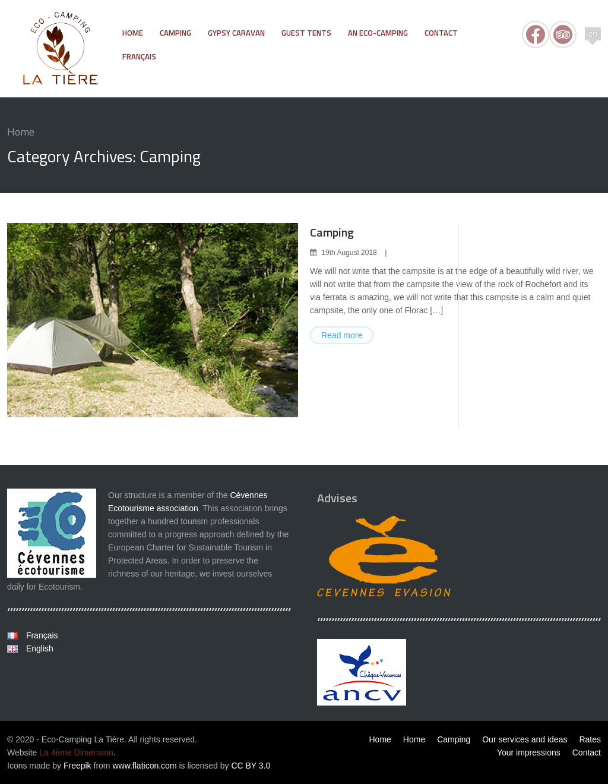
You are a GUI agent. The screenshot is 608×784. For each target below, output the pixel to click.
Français (139, 56)
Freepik (77, 765)
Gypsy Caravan (236, 33)
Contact (441, 33)
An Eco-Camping (378, 33)
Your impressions (528, 752)
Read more (341, 335)
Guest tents (306, 33)
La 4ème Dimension (76, 752)
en (593, 34)
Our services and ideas (524, 739)
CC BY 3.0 (250, 765)
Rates (590, 739)
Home (132, 33)
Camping (175, 33)
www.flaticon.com (144, 765)
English (38, 648)
